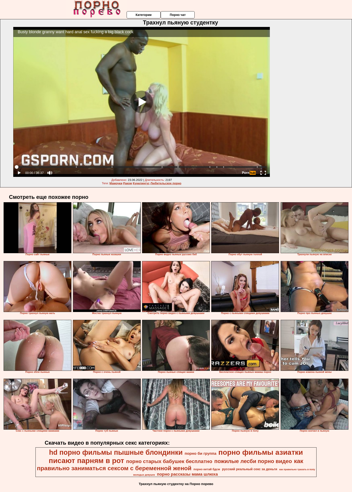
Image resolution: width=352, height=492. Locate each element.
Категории (144, 15)
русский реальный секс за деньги (249, 469)
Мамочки (116, 183)
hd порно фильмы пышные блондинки (116, 452)
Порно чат (178, 15)
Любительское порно (165, 183)
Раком (127, 183)
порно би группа (200, 453)
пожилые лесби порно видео (253, 461)
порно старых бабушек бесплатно (169, 461)
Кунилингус (141, 183)
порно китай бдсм (207, 469)
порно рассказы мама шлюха (187, 474)
